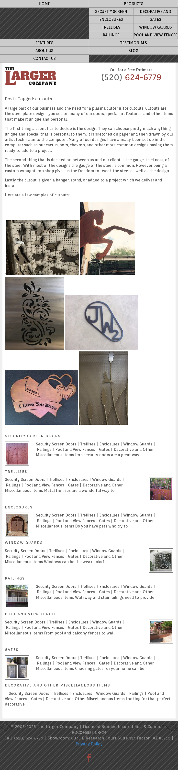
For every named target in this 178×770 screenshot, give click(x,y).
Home (44, 3)
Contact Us (44, 58)
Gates (155, 19)
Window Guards (155, 27)
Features (44, 43)
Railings (111, 35)
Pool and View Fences (156, 35)
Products (133, 3)
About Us (44, 50)
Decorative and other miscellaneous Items (155, 12)
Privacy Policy (89, 743)
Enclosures (111, 19)
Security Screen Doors (111, 12)
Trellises (111, 27)
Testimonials (133, 43)
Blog (133, 50)
